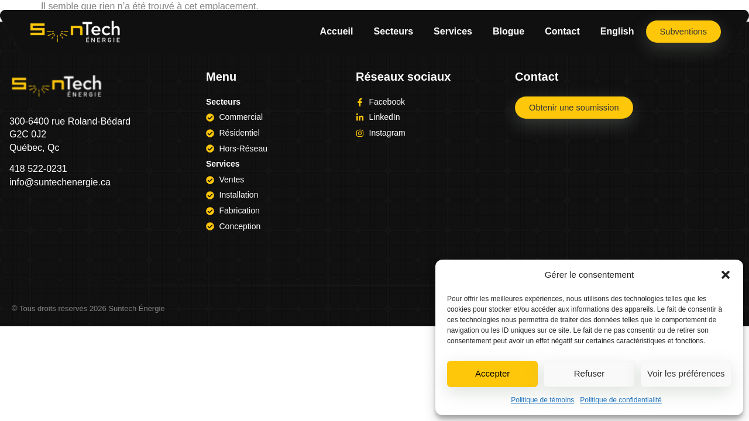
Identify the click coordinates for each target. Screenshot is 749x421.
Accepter (492, 373)
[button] (725, 275)
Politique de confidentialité (620, 400)
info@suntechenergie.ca (60, 182)
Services (451, 31)
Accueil (335, 31)
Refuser (589, 373)
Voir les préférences (686, 373)
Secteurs (392, 31)
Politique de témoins (542, 400)
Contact (561, 31)
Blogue (507, 31)
